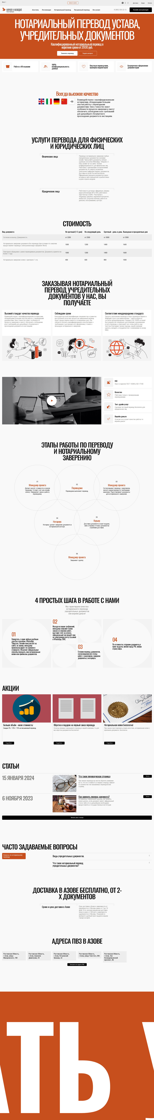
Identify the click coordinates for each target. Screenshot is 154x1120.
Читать (147, 776)
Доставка (135, 3)
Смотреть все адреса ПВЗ (77, 964)
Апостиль (35, 10)
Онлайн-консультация (140, 10)
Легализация (46, 10)
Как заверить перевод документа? (94, 796)
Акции (143, 3)
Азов (3, 2)
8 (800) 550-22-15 (120, 10)
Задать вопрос (88, 53)
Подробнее (9, 743)
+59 (71, 101)
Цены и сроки (73, 3)
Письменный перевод (82, 10)
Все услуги (96, 10)
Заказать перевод (67, 53)
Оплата (150, 3)
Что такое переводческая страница (94, 776)
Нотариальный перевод (62, 10)
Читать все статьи (77, 818)
